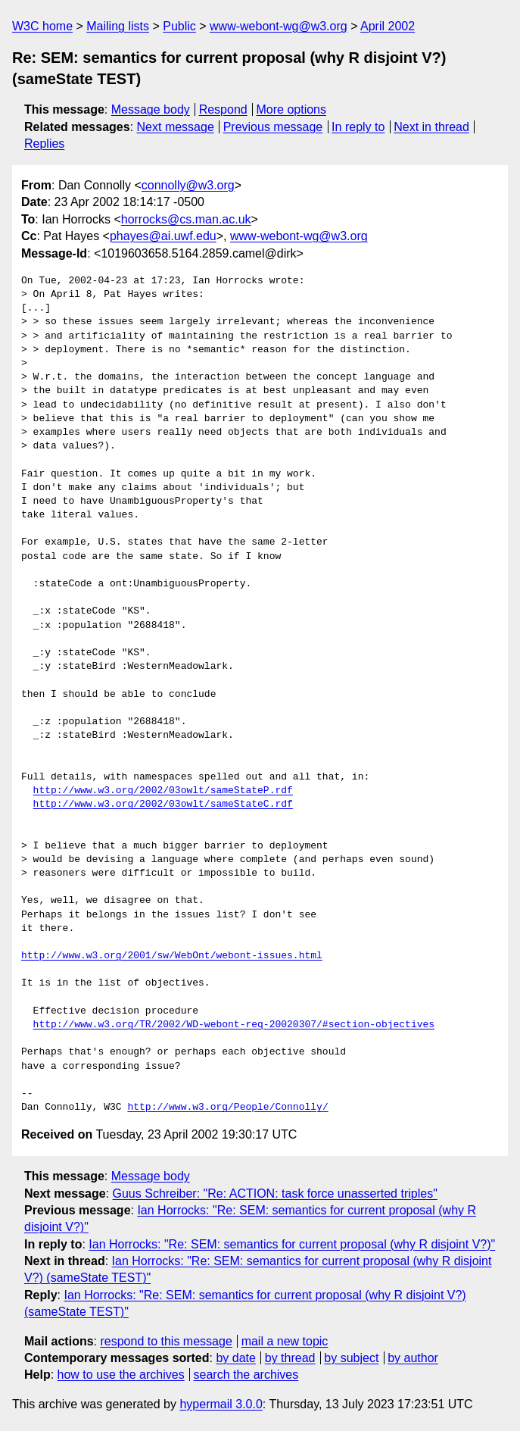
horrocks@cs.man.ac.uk (186, 219)
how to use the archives (121, 1374)
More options (292, 109)
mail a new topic (285, 1341)
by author (413, 1357)
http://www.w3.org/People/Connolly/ (227, 1107)
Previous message (273, 126)
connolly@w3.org (188, 185)
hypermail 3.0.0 (220, 1404)
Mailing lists (117, 26)
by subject (351, 1357)
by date (235, 1357)
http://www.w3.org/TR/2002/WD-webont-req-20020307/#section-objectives (233, 1025)
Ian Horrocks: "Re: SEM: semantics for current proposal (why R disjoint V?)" (292, 1244)
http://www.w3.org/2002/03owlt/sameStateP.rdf (163, 791)
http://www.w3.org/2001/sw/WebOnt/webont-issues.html (171, 956)
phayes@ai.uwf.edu (163, 236)
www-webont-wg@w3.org (278, 26)
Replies (44, 143)
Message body (150, 109)
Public (179, 26)
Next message (175, 126)
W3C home (42, 26)
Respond (223, 109)
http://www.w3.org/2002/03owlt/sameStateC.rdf (163, 804)
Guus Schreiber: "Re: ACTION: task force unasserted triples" (275, 1193)
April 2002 (387, 26)
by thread (290, 1357)
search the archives (246, 1374)
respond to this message (166, 1341)
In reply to (358, 126)
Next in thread (431, 126)
